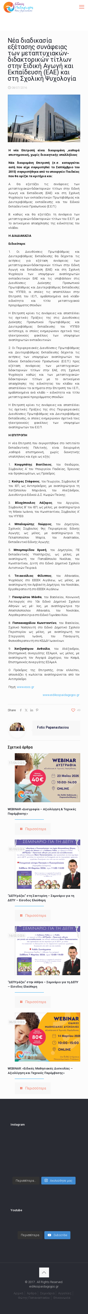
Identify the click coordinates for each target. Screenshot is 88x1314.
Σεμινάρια (47, 1293)
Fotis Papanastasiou (53, 727)
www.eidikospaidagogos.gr (61, 695)
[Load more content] (30, 1235)
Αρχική (18, 1293)
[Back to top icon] (44, 1272)
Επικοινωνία (62, 1297)
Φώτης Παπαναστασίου (34, 1297)
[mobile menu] (82, 7)
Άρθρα (31, 1293)
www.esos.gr (25, 687)
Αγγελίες (64, 1293)
